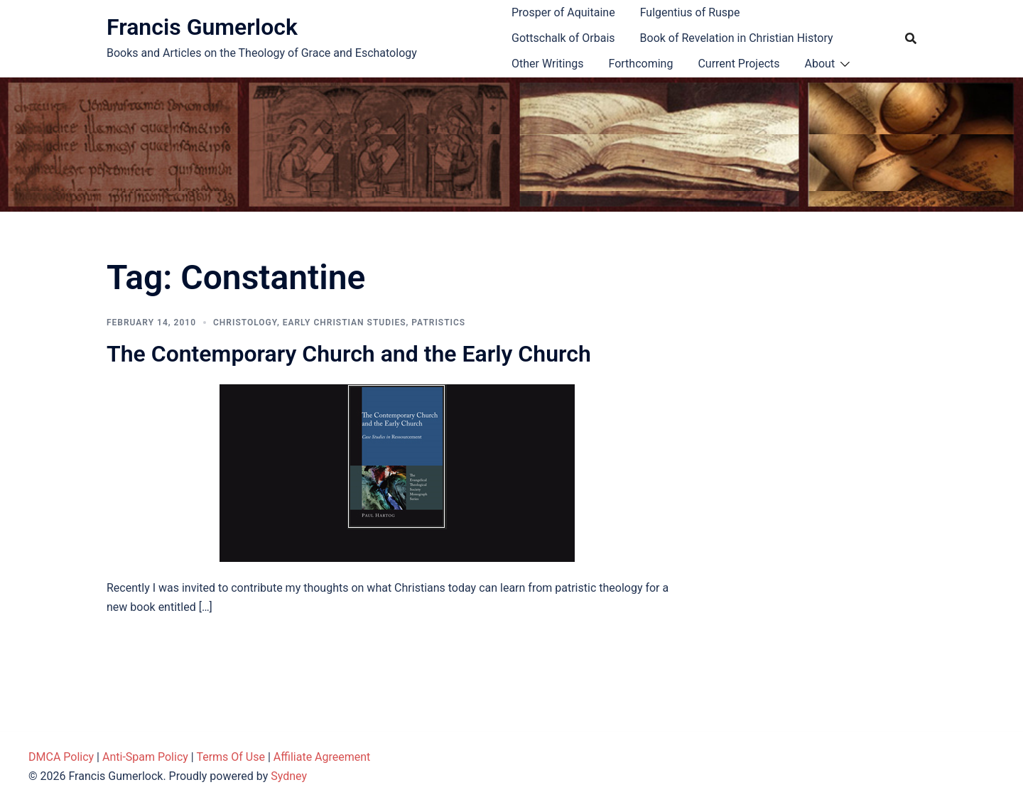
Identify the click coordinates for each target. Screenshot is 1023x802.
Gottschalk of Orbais (563, 38)
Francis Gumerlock (202, 26)
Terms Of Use (230, 757)
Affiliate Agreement (322, 757)
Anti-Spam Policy (145, 757)
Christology (245, 322)
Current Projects (738, 63)
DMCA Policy (61, 757)
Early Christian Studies (344, 322)
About (820, 63)
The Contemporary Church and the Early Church (349, 353)
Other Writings (547, 63)
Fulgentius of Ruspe (690, 12)
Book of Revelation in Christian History (736, 38)
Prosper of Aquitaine (563, 12)
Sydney (289, 776)
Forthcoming (640, 63)
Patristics (438, 322)
